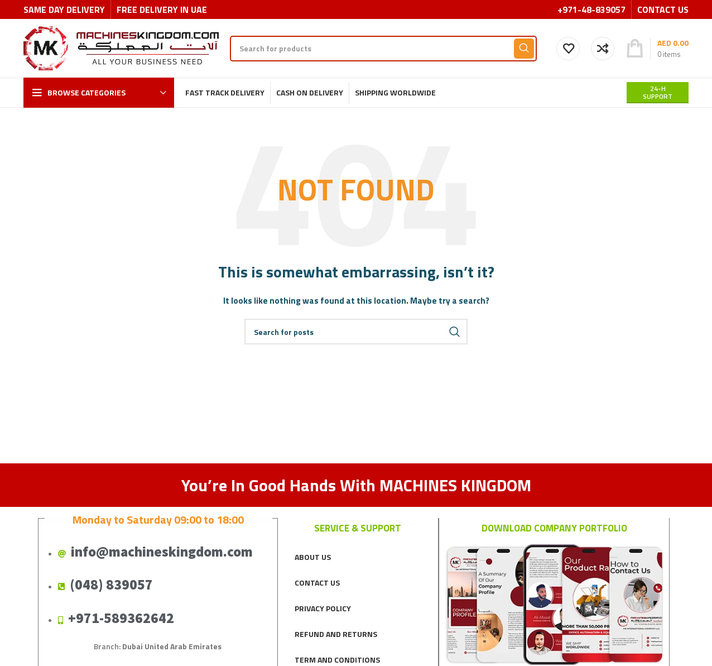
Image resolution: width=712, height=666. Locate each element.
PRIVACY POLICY (323, 608)
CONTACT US (317, 582)
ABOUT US (313, 557)
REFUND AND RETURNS (336, 634)
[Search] (383, 48)
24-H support (657, 92)
